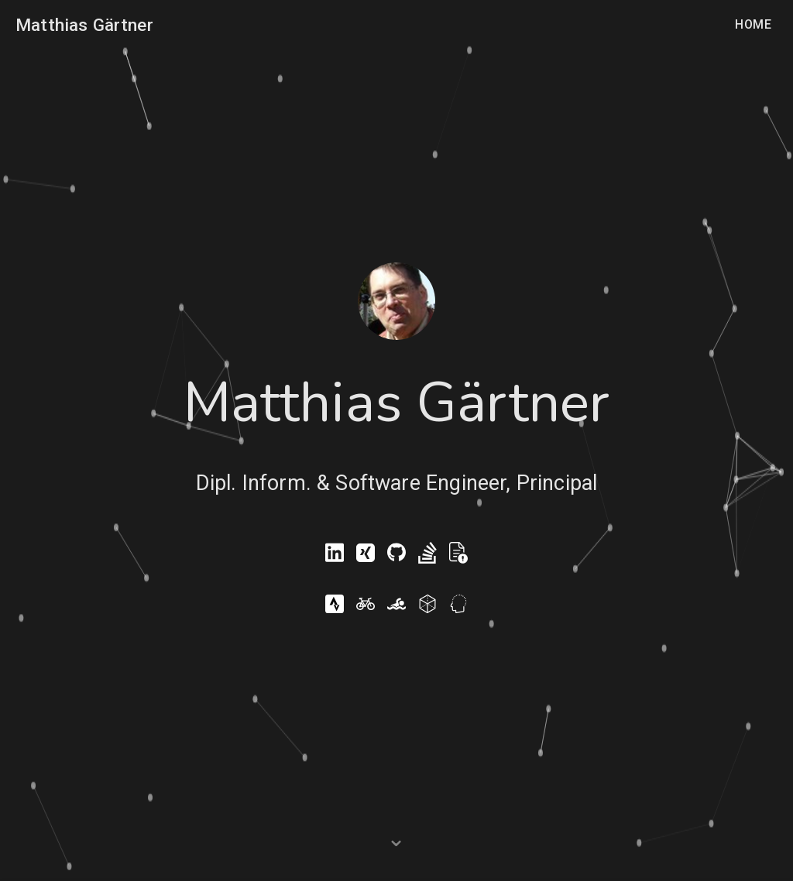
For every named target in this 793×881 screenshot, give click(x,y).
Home (753, 24)
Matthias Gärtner (84, 25)
